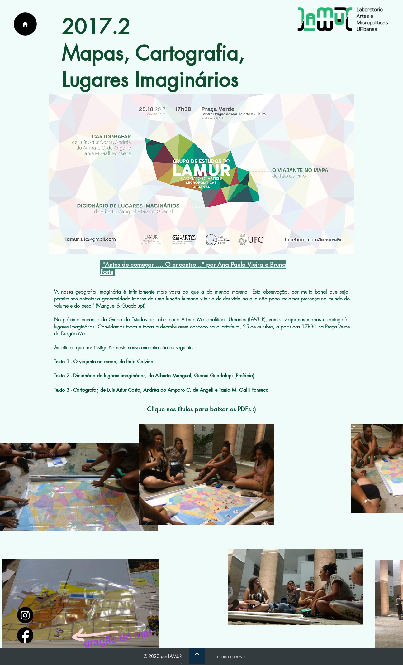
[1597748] (25, 615)
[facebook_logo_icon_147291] (25, 635)
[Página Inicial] (25, 24)
